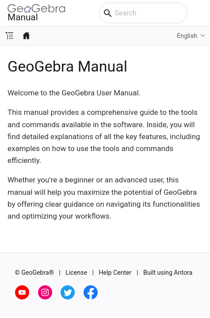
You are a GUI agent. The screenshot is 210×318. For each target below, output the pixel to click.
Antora (183, 272)
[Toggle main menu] (198, 13)
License (76, 272)
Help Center (115, 272)
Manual (36, 13)
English (187, 35)
